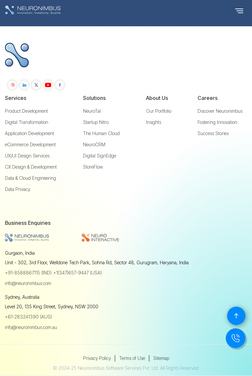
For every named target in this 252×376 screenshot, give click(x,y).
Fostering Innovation (217, 122)
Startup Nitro (96, 122)
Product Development (26, 111)
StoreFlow (93, 167)
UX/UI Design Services (27, 155)
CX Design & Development (31, 167)
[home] (46, 10)
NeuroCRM (94, 144)
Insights (153, 122)
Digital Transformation (26, 122)
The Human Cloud (101, 133)
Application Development (29, 133)
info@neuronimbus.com (28, 283)
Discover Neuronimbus (220, 111)
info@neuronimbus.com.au (31, 327)
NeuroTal (92, 111)
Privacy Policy (97, 358)
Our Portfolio (158, 111)
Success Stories (213, 133)
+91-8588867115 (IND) (28, 272)
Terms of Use (132, 358)
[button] (239, 10)
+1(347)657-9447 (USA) (77, 272)
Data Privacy (17, 189)
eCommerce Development (30, 144)
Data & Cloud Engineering (30, 178)
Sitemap (161, 358)
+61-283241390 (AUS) (28, 316)
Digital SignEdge (99, 155)
